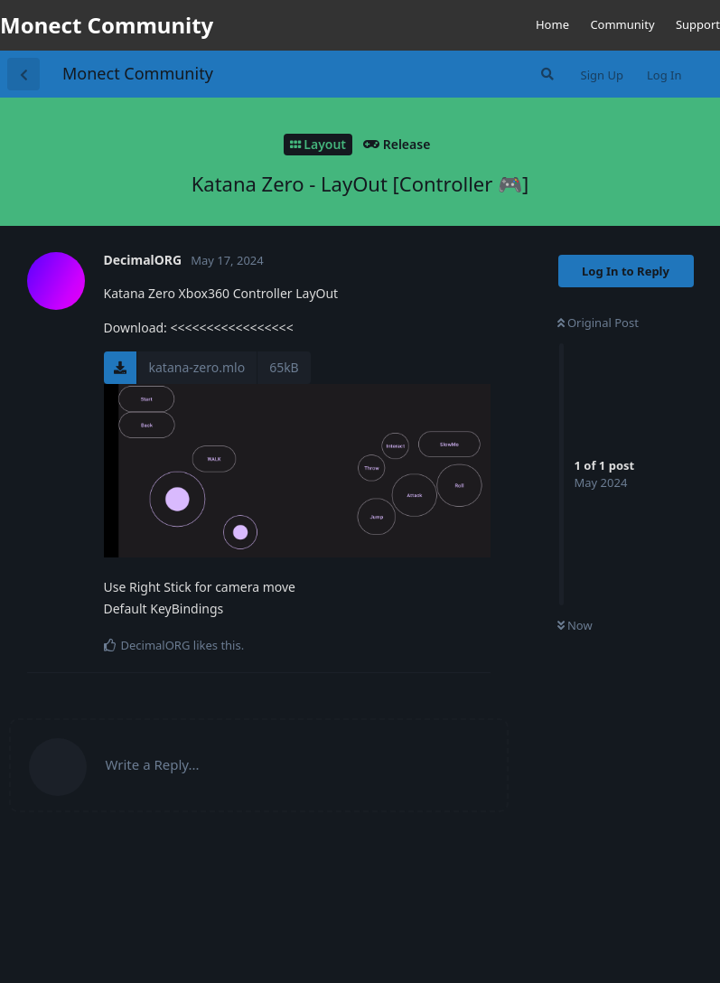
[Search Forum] (545, 74)
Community (622, 24)
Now (575, 625)
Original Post (598, 322)
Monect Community (137, 73)
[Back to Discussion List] (23, 74)
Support (698, 24)
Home (552, 24)
